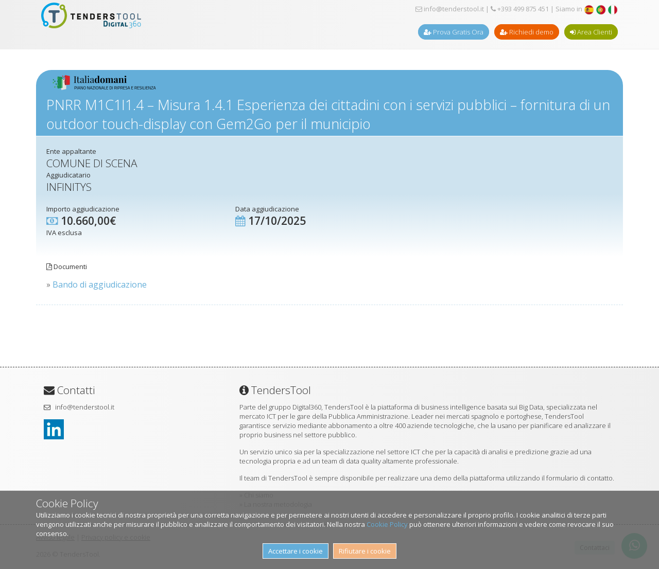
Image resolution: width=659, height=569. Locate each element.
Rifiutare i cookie (365, 551)
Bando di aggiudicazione (100, 284)
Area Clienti (591, 32)
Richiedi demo (526, 32)
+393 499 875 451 (520, 8)
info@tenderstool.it (449, 8)
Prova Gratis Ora (453, 32)
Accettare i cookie (295, 551)
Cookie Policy (387, 524)
